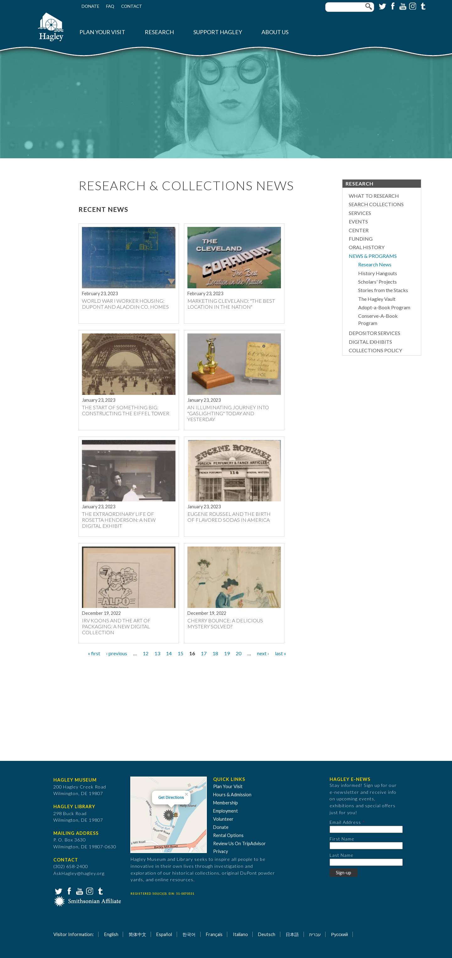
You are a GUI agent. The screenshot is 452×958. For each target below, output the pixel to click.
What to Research (374, 196)
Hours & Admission (232, 794)
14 (169, 653)
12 (145, 653)
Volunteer (223, 819)
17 (204, 653)
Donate (90, 6)
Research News (374, 264)
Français (214, 934)
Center (359, 230)
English (111, 934)
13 (157, 653)
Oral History (367, 247)
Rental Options (228, 835)
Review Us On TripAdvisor (239, 843)
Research (159, 32)
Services (360, 213)
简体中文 (137, 934)
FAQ (110, 6)
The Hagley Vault (377, 299)
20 (238, 653)
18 (215, 653)
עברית (315, 934)
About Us (274, 32)
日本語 (292, 934)
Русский (339, 934)
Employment (225, 811)
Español (164, 934)
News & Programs (373, 256)
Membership (225, 802)
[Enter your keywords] (349, 7)
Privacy (220, 851)
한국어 (189, 934)
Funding (361, 239)
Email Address (345, 822)
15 (180, 653)
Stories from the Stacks (383, 290)
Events (358, 221)
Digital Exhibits (370, 342)
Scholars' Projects (377, 282)
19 (227, 653)
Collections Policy (375, 350)
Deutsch (266, 934)
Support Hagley (217, 32)
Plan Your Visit (102, 32)
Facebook (392, 5)
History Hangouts (377, 273)
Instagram (412, 5)
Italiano (240, 934)
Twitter (382, 5)
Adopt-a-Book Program (384, 307)
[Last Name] (366, 862)
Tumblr (422, 5)
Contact (131, 6)
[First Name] (366, 845)
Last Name (341, 855)
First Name (342, 838)
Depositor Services (374, 333)
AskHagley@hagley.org (79, 873)
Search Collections (376, 204)
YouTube (402, 5)
